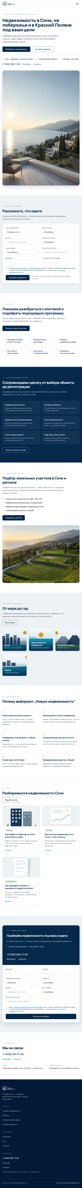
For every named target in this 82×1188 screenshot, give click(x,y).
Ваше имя (9, 258)
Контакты (6, 1146)
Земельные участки (9, 1124)
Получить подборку (41, 1016)
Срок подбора (10, 248)
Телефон (45, 969)
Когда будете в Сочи (49, 248)
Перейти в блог (11, 800)
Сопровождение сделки (11, 1120)
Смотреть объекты (43, 49)
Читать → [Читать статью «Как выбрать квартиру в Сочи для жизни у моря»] (9, 850)
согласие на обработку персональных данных (27, 268)
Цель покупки (47, 228)
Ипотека (5, 1115)
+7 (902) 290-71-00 (11, 64)
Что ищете (45, 978)
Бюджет (8, 238)
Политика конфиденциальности (68, 1183)
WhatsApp (26, 64)
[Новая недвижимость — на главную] (8, 3)
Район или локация (48, 238)
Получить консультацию (15, 450)
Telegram (37, 64)
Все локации (10, 622)
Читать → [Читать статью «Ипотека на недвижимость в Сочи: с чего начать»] (48, 850)
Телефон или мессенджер (51, 258)
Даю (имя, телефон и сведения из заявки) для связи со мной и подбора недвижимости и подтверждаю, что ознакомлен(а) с (42, 270)
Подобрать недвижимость (16, 49)
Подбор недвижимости (11, 1111)
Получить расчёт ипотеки (16, 328)
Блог (4, 1141)
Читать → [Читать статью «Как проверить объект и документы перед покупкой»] (9, 901)
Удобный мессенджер (13, 978)
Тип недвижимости (13, 228)
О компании (6, 1137)
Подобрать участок (13, 518)
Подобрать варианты (18, 277)
